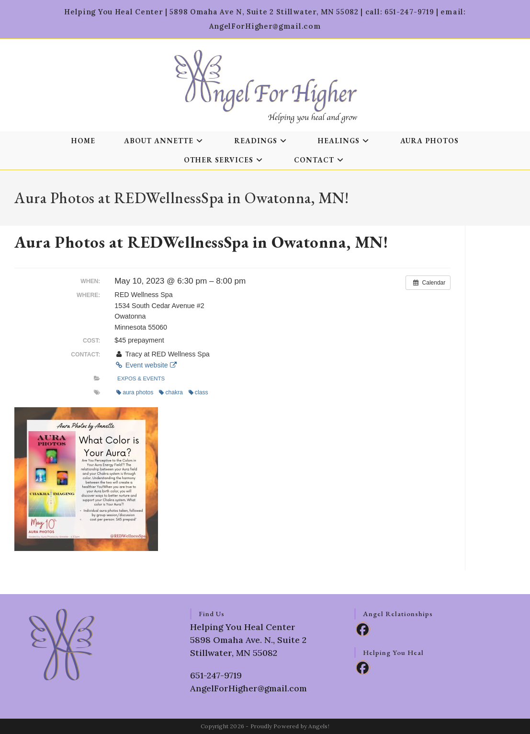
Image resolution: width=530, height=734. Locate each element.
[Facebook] (363, 629)
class (198, 392)
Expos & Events (141, 378)
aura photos (134, 392)
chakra (170, 392)
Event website (145, 365)
